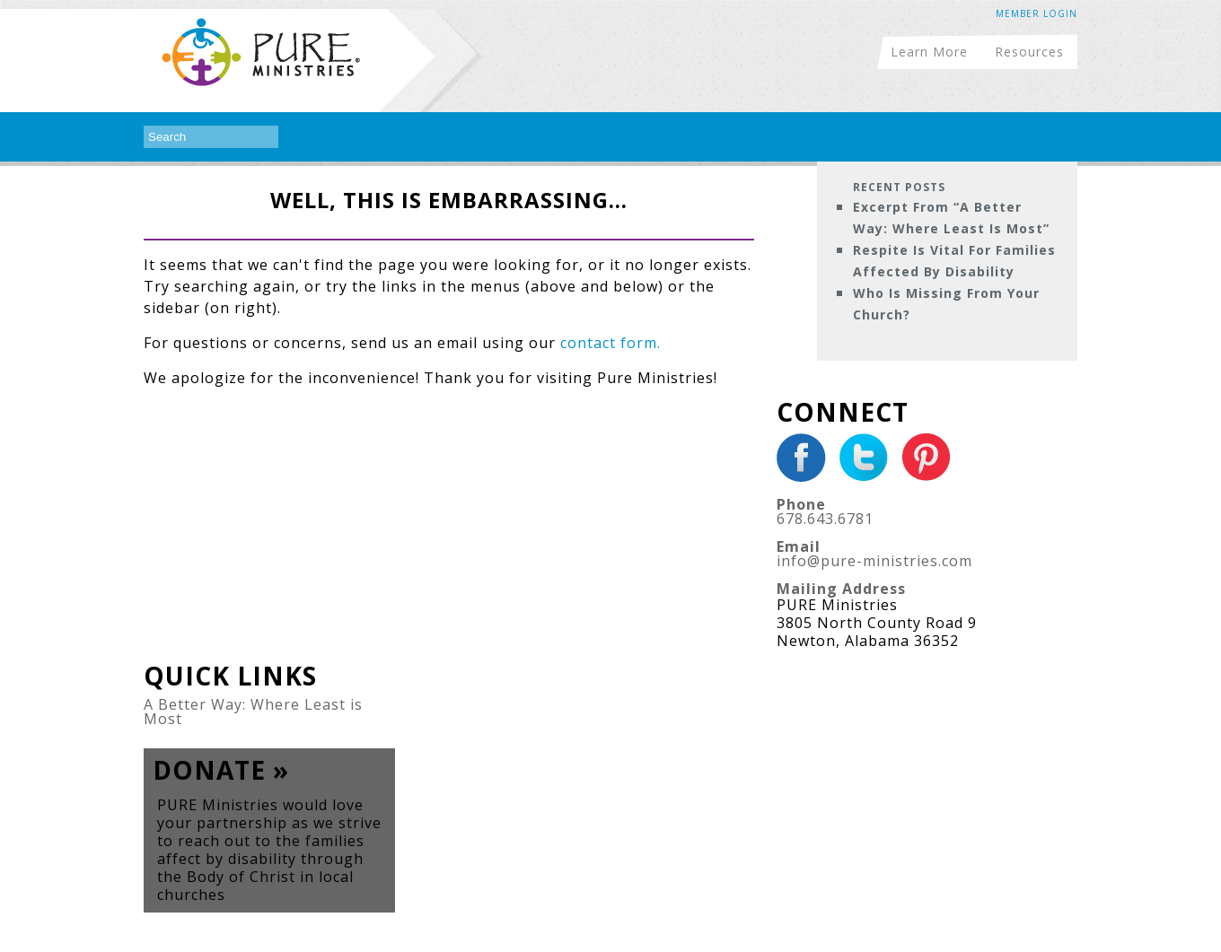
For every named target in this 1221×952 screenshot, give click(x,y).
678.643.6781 (825, 518)
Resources (1029, 50)
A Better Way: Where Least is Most (253, 711)
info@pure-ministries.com (874, 561)
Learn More (929, 50)
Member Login (1036, 13)
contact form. (610, 343)
